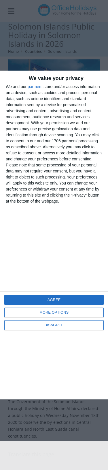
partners (35, 87)
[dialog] (54, 235)
